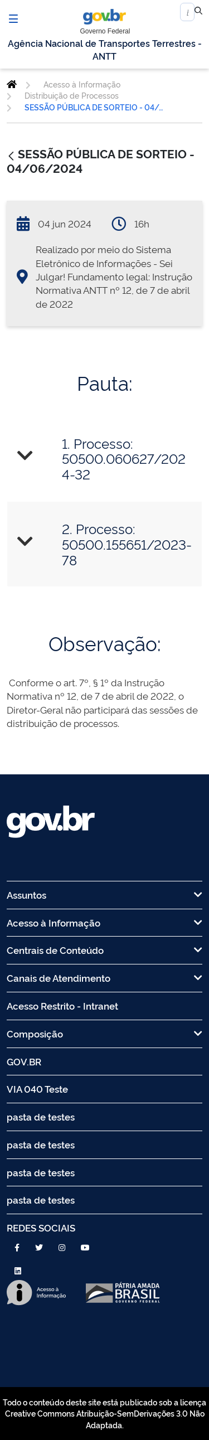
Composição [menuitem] (104, 1033)
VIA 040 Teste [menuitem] (37, 1088)
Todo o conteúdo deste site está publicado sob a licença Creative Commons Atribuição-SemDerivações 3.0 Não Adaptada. (104, 1413)
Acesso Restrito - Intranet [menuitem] (62, 1005)
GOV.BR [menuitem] (24, 1061)
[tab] (104, 458)
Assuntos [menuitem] (104, 894)
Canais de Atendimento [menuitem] (104, 977)
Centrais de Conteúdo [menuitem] (104, 949)
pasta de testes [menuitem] (41, 1116)
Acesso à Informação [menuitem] (104, 922)
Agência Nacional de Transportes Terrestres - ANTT (105, 49)
